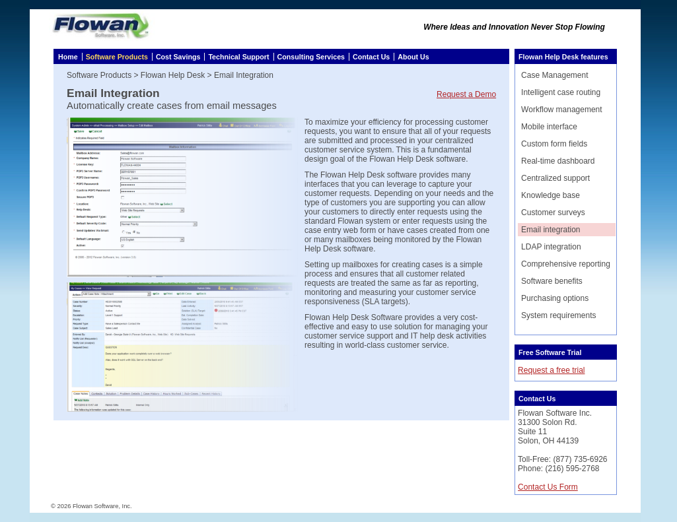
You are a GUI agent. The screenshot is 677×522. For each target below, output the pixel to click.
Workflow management (561, 109)
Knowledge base (550, 195)
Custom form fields (554, 143)
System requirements (558, 315)
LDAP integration (551, 246)
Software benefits (552, 281)
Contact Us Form (548, 487)
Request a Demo (466, 94)
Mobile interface (549, 126)
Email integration (550, 229)
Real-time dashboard (557, 161)
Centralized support (555, 178)
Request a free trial (551, 370)
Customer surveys (553, 212)
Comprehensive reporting (565, 264)
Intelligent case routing (560, 92)
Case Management (554, 75)
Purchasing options (554, 298)
